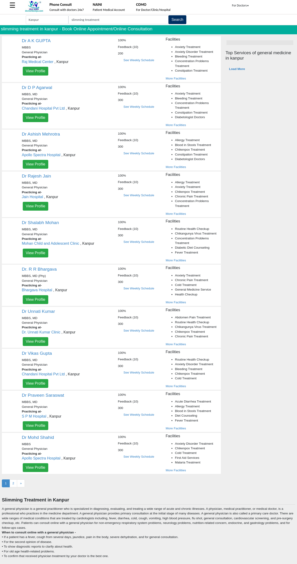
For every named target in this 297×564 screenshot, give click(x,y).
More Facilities (176, 78)
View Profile (35, 71)
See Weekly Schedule (138, 60)
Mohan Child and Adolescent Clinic (50, 243)
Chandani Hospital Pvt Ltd (43, 108)
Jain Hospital (32, 197)
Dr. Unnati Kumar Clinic (41, 332)
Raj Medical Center (37, 62)
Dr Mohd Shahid (38, 437)
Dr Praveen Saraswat (43, 395)
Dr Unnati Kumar (38, 311)
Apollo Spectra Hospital (41, 155)
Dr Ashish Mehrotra (41, 134)
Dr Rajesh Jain (36, 176)
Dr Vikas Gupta (37, 353)
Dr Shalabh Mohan (40, 222)
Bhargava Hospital (37, 290)
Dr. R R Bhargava (39, 269)
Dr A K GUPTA (36, 40)
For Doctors (240, 5)
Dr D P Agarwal (37, 87)
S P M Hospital (34, 416)
